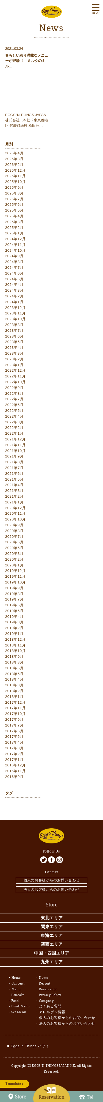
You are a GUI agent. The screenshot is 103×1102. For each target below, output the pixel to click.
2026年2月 (14, 165)
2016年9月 (14, 777)
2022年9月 (14, 388)
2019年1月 (14, 634)
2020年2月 (14, 559)
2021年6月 (14, 473)
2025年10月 (15, 182)
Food (15, 1001)
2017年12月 (15, 702)
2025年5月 (14, 210)
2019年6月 (14, 605)
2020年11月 (15, 513)
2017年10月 (15, 714)
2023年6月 (14, 336)
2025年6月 (14, 204)
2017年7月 (14, 725)
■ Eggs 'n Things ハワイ (28, 1046)
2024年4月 (14, 285)
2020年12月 (15, 508)
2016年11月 (15, 771)
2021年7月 (14, 468)
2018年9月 (14, 656)
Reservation (48, 989)
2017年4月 (14, 742)
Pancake (18, 995)
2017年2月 (14, 754)
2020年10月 (15, 519)
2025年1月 (14, 233)
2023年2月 (14, 359)
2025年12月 (15, 170)
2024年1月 (14, 302)
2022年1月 (14, 433)
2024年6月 (14, 273)
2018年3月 (14, 685)
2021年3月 (14, 491)
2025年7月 (14, 199)
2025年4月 (14, 216)
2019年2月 (14, 628)
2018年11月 (15, 645)
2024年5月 (14, 279)
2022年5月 (14, 411)
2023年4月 (14, 348)
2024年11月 (15, 245)
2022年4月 (14, 416)
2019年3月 (14, 622)
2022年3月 (14, 422)
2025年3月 (14, 222)
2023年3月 (14, 353)
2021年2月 (14, 496)
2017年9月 (14, 719)
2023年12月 (15, 308)
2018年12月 (15, 639)
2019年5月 (14, 611)
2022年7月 (14, 399)
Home (16, 977)
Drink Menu (20, 1006)
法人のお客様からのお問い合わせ (51, 889)
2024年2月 (14, 296)
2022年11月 (15, 376)
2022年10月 (15, 382)
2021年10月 (15, 451)
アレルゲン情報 (52, 1012)
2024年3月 (14, 290)
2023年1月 (14, 365)
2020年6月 (14, 542)
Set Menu (18, 1012)
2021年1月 (14, 502)
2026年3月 (14, 159)
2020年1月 (14, 565)
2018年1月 (14, 697)
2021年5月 (14, 479)
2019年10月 (15, 582)
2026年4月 (14, 153)
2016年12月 (15, 765)
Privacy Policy (50, 995)
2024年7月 (14, 267)
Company (46, 1001)
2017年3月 (14, 748)
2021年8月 (14, 462)
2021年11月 (15, 445)
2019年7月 (14, 599)
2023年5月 (14, 342)
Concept (18, 983)
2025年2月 (14, 228)
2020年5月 (14, 548)
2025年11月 (15, 176)
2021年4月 (14, 485)
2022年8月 (14, 393)
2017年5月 (14, 736)
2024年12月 (15, 239)
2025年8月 (14, 193)
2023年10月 (15, 319)
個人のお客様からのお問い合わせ (51, 880)
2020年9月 (14, 525)
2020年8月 (14, 531)
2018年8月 (14, 662)
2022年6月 (14, 405)
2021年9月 (14, 456)
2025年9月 (14, 187)
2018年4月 (14, 679)
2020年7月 (14, 536)
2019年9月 (14, 588)
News (43, 977)
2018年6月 (14, 668)
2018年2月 (14, 691)
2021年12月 (15, 439)
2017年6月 (14, 731)
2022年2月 (14, 428)
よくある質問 (50, 1006)
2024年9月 (14, 256)
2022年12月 (15, 370)
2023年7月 (14, 330)
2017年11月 (15, 708)
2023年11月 (15, 313)
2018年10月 (15, 651)
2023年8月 (14, 325)
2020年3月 (14, 554)
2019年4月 (14, 617)
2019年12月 (15, 571)
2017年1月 (14, 760)
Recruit (45, 983)
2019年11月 (15, 576)
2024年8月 (14, 262)
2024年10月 (15, 250)
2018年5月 (14, 674)
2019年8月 (14, 594)
